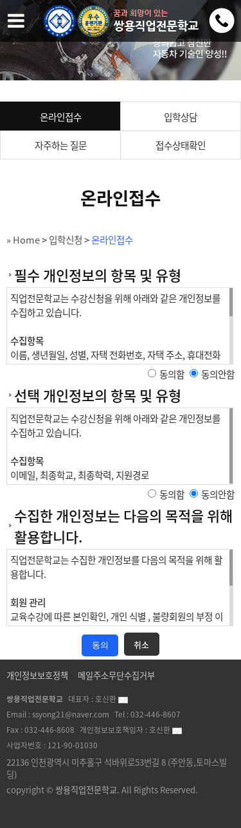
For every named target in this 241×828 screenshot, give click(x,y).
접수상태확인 (181, 145)
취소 (141, 644)
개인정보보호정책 (37, 675)
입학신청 (65, 240)
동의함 (171, 374)
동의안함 (218, 374)
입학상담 (180, 117)
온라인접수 (61, 117)
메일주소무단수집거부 (116, 675)
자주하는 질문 (61, 145)
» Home (23, 240)
